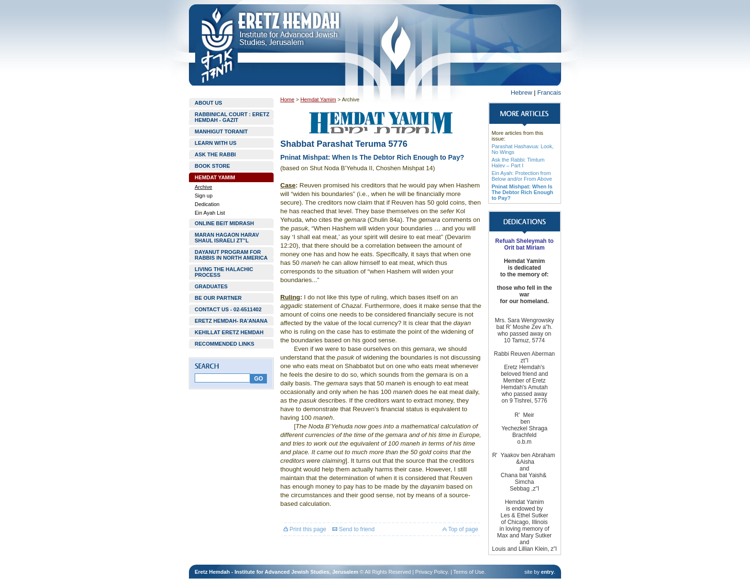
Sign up (203, 195)
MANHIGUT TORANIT (221, 131)
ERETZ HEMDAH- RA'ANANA (231, 321)
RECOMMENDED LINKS (224, 344)
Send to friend (353, 529)
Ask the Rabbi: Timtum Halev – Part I (518, 162)
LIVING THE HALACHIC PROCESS (224, 272)
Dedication (207, 204)
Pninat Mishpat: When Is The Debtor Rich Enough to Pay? (522, 192)
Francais (549, 92)
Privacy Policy (431, 572)
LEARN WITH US (215, 143)
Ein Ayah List (210, 213)
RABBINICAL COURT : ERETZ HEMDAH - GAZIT (232, 117)
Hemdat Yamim (318, 99)
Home (287, 99)
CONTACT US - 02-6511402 (228, 309)
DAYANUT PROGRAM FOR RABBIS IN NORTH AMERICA (231, 255)
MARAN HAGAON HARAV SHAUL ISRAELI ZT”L (227, 237)
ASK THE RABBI (215, 154)
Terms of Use (469, 572)
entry (547, 572)
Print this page (305, 529)
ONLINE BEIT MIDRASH (224, 223)
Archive (203, 187)
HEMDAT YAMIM (215, 177)
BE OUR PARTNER (218, 298)
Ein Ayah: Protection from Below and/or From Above (522, 176)
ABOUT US (208, 103)
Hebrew (521, 92)
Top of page (460, 529)
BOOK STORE (212, 166)
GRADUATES (211, 286)
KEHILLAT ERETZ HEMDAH (229, 332)
